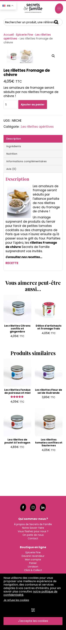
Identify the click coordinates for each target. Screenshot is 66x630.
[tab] (33, 174)
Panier (33, 563)
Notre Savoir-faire (33, 527)
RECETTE (11, 298)
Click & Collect (33, 570)
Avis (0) (11, 204)
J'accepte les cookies (33, 621)
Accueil (9, 34)
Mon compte (33, 559)
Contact (33, 538)
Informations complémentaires (26, 197)
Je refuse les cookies (16, 600)
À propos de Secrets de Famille (33, 524)
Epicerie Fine (24, 34)
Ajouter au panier (33, 140)
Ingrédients (13, 181)
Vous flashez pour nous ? (33, 531)
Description (13, 174)
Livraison (33, 566)
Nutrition (11, 189)
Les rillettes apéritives (37, 162)
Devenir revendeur (33, 556)
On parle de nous (33, 534)
